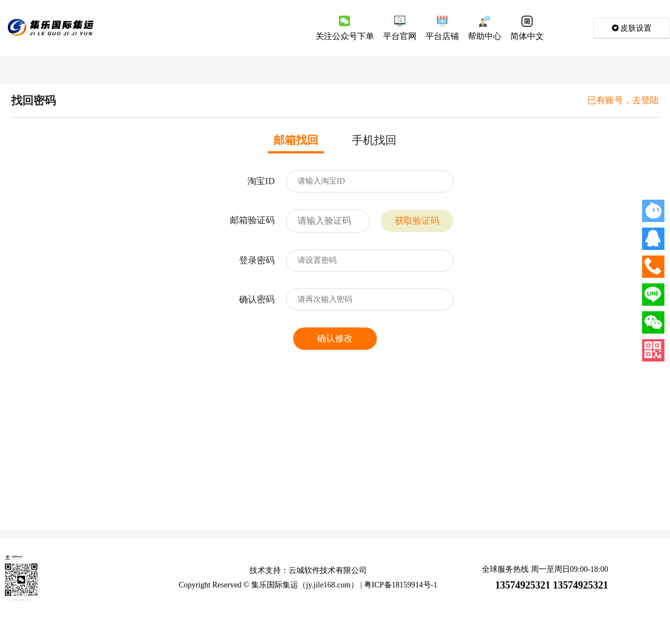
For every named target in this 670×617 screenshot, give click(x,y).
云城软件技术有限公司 (328, 570)
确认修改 (335, 338)
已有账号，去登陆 (623, 100)
